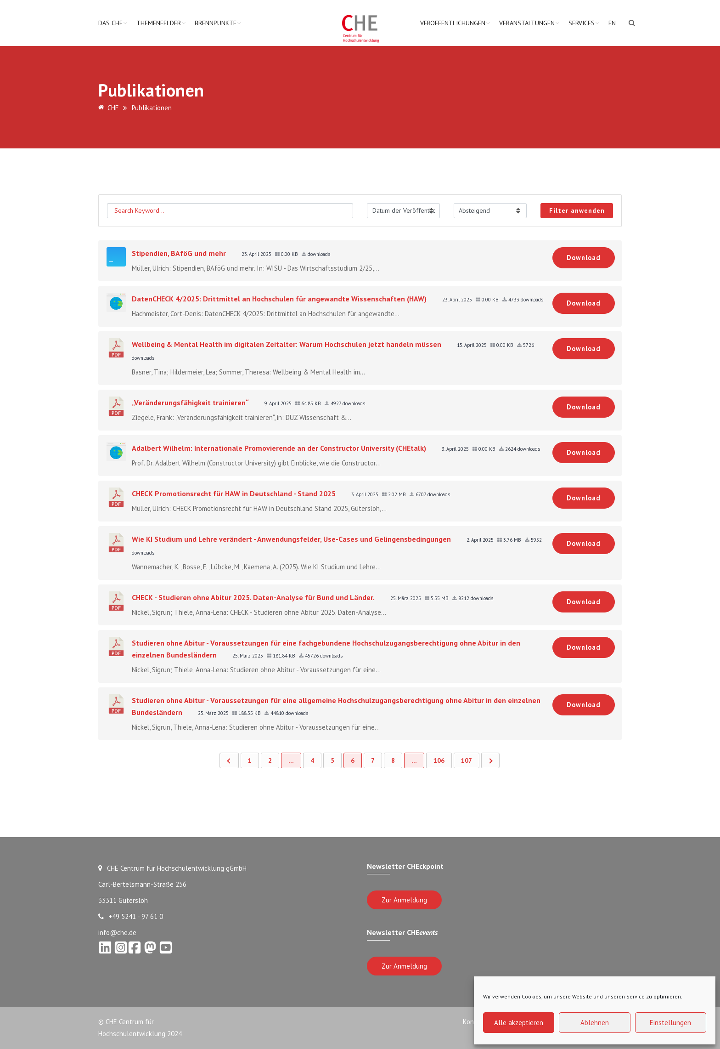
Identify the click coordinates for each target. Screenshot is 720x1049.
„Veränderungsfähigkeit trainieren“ (190, 402)
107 (466, 760)
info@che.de (117, 932)
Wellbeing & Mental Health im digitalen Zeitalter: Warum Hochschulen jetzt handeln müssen (286, 344)
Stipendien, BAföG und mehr (179, 253)
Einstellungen (670, 1022)
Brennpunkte (215, 23)
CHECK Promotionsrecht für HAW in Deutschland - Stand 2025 (234, 493)
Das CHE (110, 23)
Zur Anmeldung (404, 900)
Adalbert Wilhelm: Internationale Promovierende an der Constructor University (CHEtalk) (279, 448)
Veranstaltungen (527, 23)
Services (581, 23)
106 (438, 760)
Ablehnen (594, 1022)
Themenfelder (158, 23)
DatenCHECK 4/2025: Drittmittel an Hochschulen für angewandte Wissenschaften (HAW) (279, 298)
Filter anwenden (577, 210)
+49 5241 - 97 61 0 (130, 916)
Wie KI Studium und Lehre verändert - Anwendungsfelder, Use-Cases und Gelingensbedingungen (291, 539)
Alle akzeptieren (518, 1022)
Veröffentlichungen (452, 23)
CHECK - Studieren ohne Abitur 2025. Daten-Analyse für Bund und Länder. (253, 597)
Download (584, 257)
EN (612, 23)
